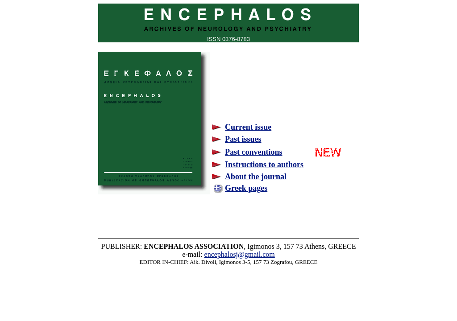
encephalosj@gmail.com (239, 254)
